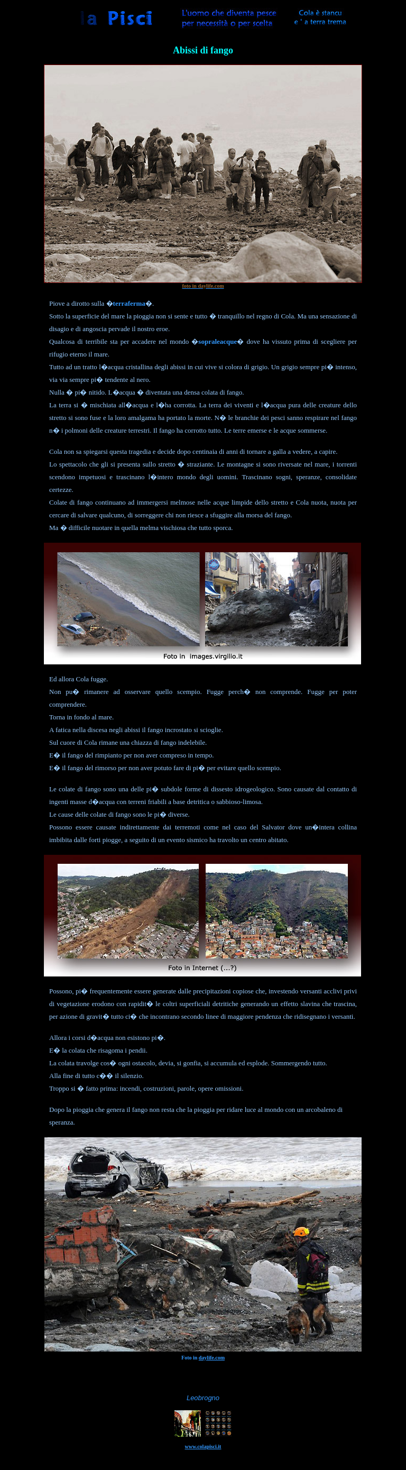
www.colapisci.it (203, 1446)
